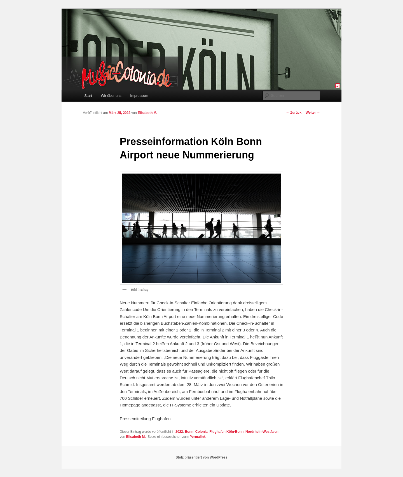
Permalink (197, 437)
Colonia (201, 432)
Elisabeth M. (147, 113)
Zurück (293, 112)
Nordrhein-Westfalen (261, 432)
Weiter (313, 112)
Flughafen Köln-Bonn (226, 432)
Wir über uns (111, 95)
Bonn (189, 432)
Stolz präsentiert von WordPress (201, 457)
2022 (179, 432)
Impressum (139, 95)
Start (88, 95)
